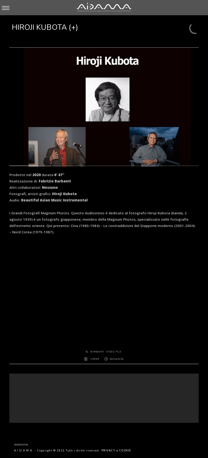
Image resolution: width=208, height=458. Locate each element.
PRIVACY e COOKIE (116, 450)
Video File (113, 351)
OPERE (95, 359)
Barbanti (97, 351)
